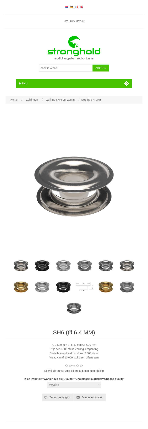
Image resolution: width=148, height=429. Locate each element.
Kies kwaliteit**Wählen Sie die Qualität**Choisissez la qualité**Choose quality (74, 379)
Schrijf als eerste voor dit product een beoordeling (74, 370)
